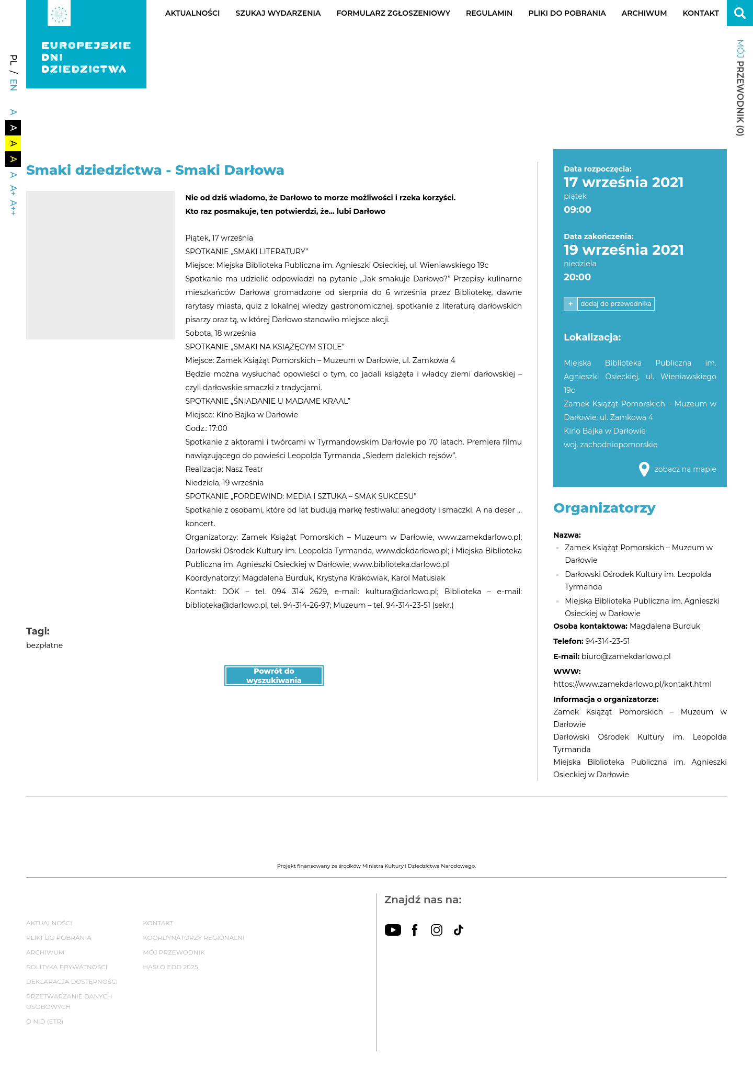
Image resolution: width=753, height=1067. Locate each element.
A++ (13, 207)
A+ (13, 190)
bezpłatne (44, 645)
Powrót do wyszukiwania (274, 675)
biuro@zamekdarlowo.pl (626, 656)
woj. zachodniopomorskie (610, 444)
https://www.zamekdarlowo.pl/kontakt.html (632, 684)
